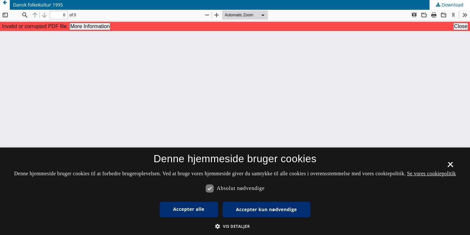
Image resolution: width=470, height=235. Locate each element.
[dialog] (235, 191)
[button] (235, 226)
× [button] (450, 166)
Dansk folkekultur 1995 (38, 5)
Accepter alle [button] (188, 209)
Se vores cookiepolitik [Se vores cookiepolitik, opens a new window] (431, 173)
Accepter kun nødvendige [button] (266, 209)
